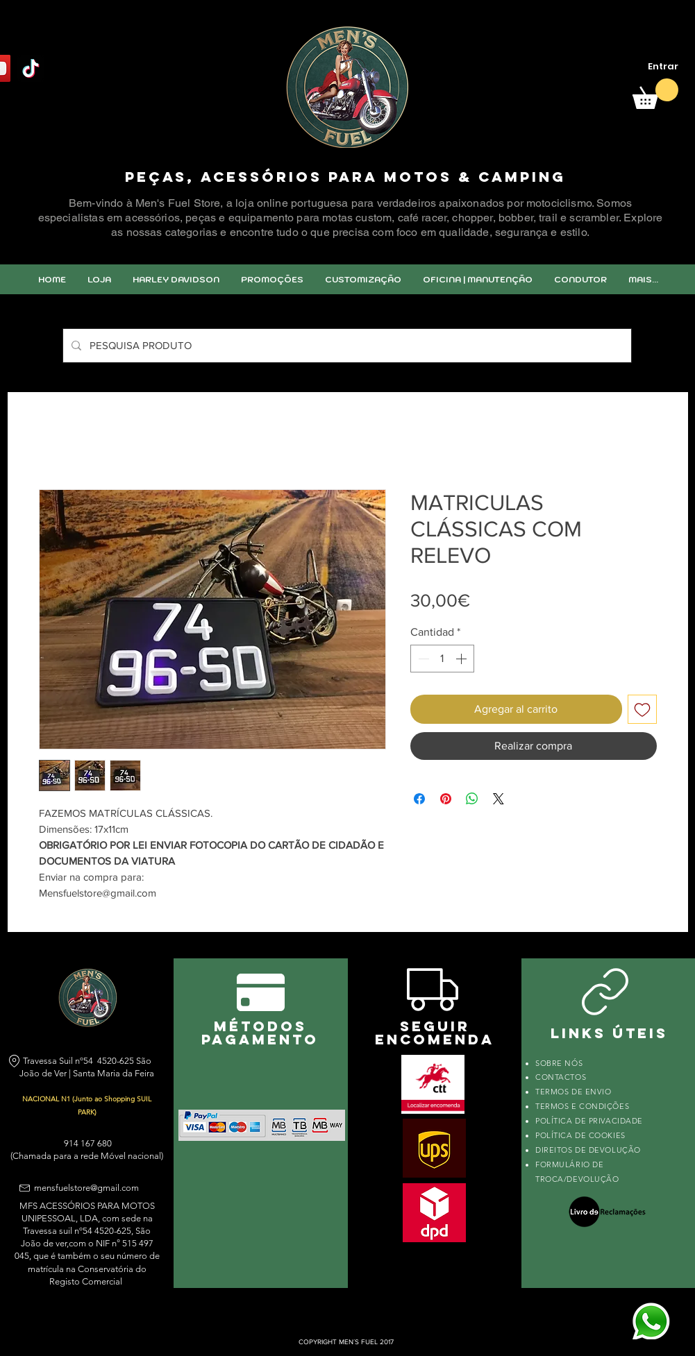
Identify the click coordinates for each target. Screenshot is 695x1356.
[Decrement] (422, 658)
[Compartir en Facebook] (419, 798)
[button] (363, 279)
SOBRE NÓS (559, 1063)
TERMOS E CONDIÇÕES (582, 1106)
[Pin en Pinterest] (445, 798)
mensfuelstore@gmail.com (86, 1188)
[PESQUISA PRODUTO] (346, 345)
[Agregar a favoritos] (642, 709)
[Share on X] (498, 798)
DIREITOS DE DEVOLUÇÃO (588, 1150)
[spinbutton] (442, 658)
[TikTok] (30, 68)
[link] (655, 93)
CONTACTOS (560, 1077)
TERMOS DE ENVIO (574, 1091)
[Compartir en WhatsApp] (472, 798)
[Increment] (462, 658)
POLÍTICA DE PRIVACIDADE (589, 1121)
